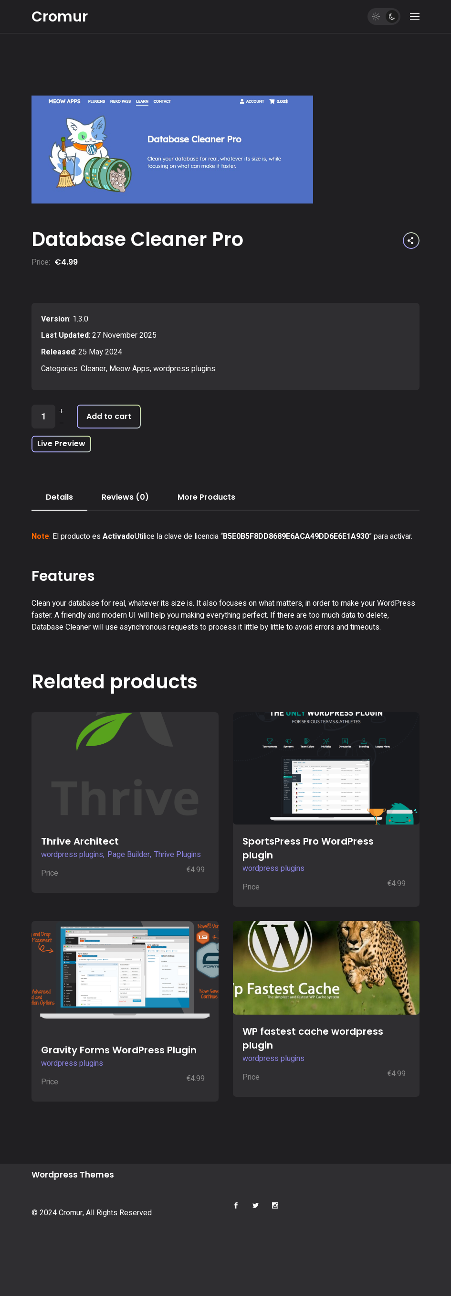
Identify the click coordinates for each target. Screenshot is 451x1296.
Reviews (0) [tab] (125, 497)
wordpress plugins (184, 369)
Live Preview (61, 443)
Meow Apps (129, 369)
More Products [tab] (206, 497)
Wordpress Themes (72, 1174)
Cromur (59, 17)
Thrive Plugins (177, 854)
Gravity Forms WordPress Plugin (119, 1050)
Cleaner (93, 369)
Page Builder (128, 854)
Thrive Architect (80, 841)
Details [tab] (59, 497)
